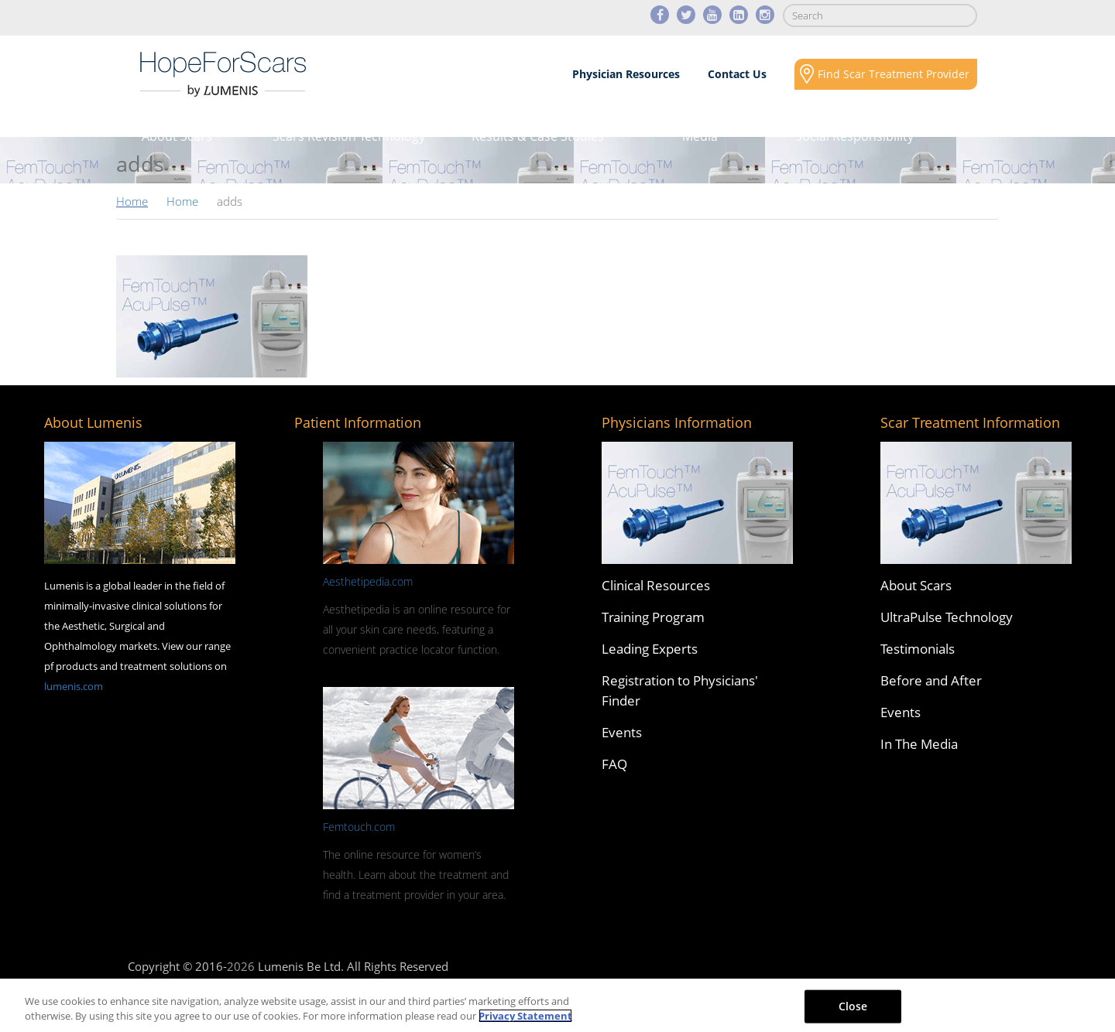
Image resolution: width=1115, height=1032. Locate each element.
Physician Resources (626, 74)
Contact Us (737, 74)
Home (132, 201)
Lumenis (223, 74)
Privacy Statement (525, 1016)
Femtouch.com (359, 826)
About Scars (177, 136)
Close (853, 1006)
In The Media (919, 744)
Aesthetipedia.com (368, 581)
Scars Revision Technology (349, 136)
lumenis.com (73, 686)
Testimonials (917, 649)
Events (622, 732)
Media (700, 136)
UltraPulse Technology (946, 617)
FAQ (614, 764)
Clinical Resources (656, 585)
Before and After (931, 680)
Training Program (653, 617)
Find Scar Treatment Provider (893, 74)
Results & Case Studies (538, 136)
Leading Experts (650, 649)
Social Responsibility (854, 136)
